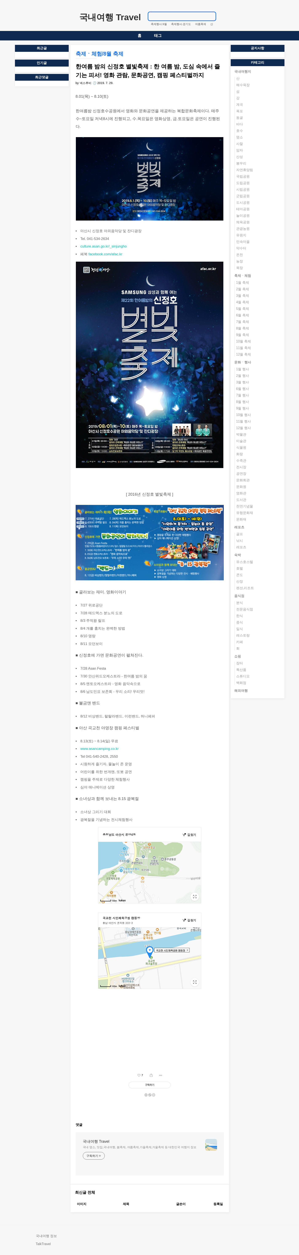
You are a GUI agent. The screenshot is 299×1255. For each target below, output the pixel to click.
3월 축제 (242, 295)
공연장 (241, 473)
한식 (239, 616)
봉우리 (241, 163)
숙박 (237, 555)
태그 (158, 35)
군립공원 (243, 196)
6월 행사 (242, 389)
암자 (239, 150)
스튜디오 (243, 676)
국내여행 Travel (110, 17)
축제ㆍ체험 (242, 275)
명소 (239, 137)
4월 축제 (242, 302)
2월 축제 (242, 289)
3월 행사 (242, 382)
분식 (239, 603)
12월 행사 (243, 428)
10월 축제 (243, 341)
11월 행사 (243, 421)
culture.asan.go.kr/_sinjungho (103, 246)
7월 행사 (242, 395)
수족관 (241, 460)
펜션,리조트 (245, 588)
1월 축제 (242, 282)
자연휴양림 (244, 170)
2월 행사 (242, 375)
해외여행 (241, 690)
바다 (239, 124)
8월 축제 (242, 328)
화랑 (239, 454)
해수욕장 (243, 85)
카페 (239, 642)
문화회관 (243, 480)
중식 (239, 622)
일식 (239, 629)
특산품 (241, 670)
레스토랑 (243, 635)
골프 (239, 534)
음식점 (239, 596)
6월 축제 (242, 315)
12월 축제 (243, 354)
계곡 (239, 104)
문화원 (241, 486)
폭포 (239, 111)
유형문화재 (244, 513)
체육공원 (243, 222)
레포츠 (239, 527)
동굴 (239, 117)
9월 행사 (242, 408)
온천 (239, 255)
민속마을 (243, 242)
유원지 (241, 235)
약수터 (241, 248)
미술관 (241, 441)
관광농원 (243, 228)
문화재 (241, 519)
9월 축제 (242, 335)
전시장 (241, 467)
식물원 (241, 447)
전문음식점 (244, 609)
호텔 (239, 568)
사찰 (239, 144)
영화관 (241, 493)
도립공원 (243, 183)
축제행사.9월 (159, 24)
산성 (239, 157)
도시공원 (243, 202)
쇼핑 (237, 656)
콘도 (239, 575)
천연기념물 (244, 506)
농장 (239, 261)
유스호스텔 (244, 562)
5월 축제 (242, 308)
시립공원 (243, 189)
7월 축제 (242, 322)
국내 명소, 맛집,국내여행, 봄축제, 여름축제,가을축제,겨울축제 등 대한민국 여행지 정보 (140, 1147)
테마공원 (243, 209)
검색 (211, 16)
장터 (239, 663)
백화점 (241, 683)
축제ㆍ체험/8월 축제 (100, 54)
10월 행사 (243, 415)
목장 (239, 268)
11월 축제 (243, 348)
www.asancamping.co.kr (99, 749)
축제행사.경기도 (181, 24)
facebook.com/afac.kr (105, 254)
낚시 (239, 540)
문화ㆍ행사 (242, 362)
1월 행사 (242, 369)
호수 (239, 130)
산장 (239, 581)
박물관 (241, 434)
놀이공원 (243, 215)
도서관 (241, 500)
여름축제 (200, 24)
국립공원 (243, 176)
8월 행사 (242, 402)
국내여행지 (242, 71)
